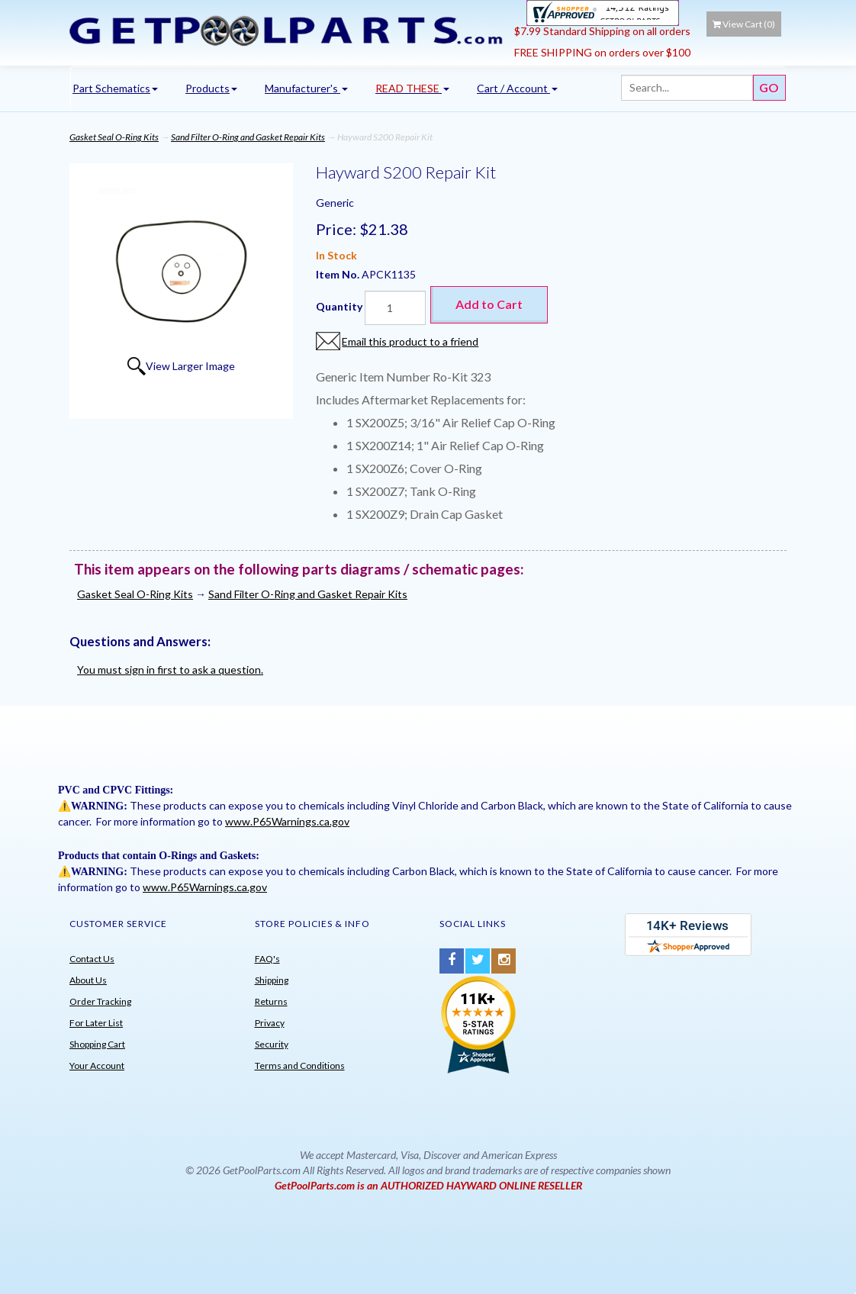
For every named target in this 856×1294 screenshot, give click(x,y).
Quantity (339, 306)
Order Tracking (100, 1001)
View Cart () (744, 24)
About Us (88, 980)
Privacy (270, 1022)
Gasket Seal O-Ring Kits (114, 137)
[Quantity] (395, 308)
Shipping (271, 980)
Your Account (96, 1065)
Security (271, 1044)
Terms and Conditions (300, 1065)
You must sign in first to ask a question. (170, 669)
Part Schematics (115, 88)
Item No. (339, 274)
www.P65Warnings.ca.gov (287, 821)
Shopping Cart (97, 1044)
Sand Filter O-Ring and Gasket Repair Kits (248, 137)
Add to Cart (489, 304)
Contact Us (91, 958)
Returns (271, 1001)
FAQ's (267, 958)
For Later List (96, 1022)
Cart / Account (517, 88)
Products (211, 88)
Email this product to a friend (410, 341)
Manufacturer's (306, 88)
